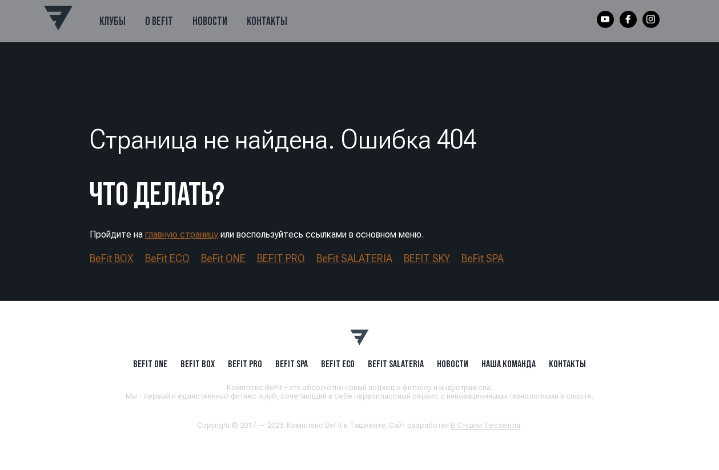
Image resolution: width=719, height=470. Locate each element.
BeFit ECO (167, 258)
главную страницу (181, 234)
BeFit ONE (223, 258)
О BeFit (159, 21)
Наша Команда (508, 363)
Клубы (112, 21)
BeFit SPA (482, 258)
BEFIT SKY (427, 258)
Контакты (267, 21)
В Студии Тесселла (485, 425)
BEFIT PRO (281, 258)
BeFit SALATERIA (354, 258)
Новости (209, 21)
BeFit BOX (112, 258)
